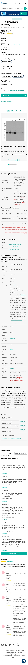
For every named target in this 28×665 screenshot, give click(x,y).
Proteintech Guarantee (6, 101)
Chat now (23, 13)
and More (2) (17, 44)
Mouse (7, 458)
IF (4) (11, 455)
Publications (5, 32)
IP (16, 110)
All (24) (3, 453)
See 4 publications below (14, 249)
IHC (20, 110)
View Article (4, 473)
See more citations (14, 553)
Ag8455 (15, 284)
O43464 (12, 368)
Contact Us (6, 650)
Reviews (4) (4, 33)
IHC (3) (7, 455)
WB (12, 110)
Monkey (14, 458)
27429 (11, 349)
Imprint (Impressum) (15, 654)
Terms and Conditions (11, 652)
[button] (24, 661)
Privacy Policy (13, 650)
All (8, 110)
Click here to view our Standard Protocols (11, 438)
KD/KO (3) (8, 453)
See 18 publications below (15, 244)
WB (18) (3, 455)
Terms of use (21, 650)
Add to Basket (6, 95)
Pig (17, 458)
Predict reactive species (16, 320)
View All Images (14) (14, 160)
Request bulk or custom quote (17, 90)
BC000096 (23, 294)
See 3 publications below (14, 242)
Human (3, 458)
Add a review (10, 561)
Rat (10, 458)
